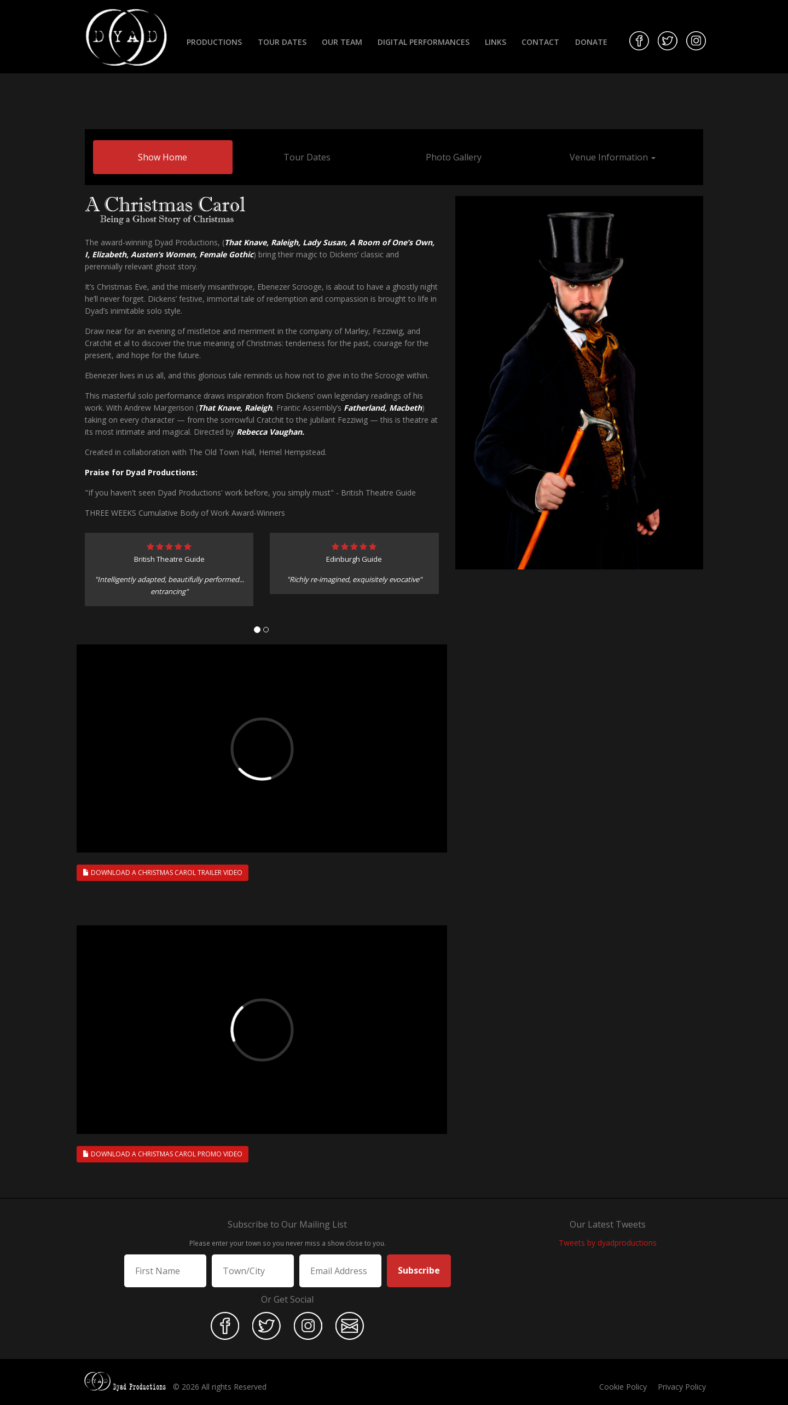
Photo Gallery (454, 157)
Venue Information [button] (613, 157)
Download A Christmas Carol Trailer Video (162, 872)
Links (495, 42)
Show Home (162, 157)
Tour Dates (282, 42)
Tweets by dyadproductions (608, 1242)
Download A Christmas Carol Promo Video (162, 1154)
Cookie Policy (623, 1386)
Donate (591, 42)
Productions (214, 42)
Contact (540, 42)
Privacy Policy (682, 1386)
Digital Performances (424, 42)
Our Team (342, 42)
